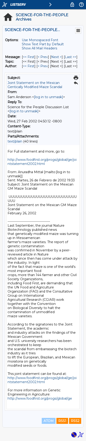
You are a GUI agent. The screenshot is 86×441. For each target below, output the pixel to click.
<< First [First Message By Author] (28, 66)
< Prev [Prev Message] (43, 57)
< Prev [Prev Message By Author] (43, 66)
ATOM (49, 421)
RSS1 (62, 421)
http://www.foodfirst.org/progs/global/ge (40, 398)
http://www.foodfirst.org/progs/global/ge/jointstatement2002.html (42, 162)
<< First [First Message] (28, 57)
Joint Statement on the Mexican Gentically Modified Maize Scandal (35, 85)
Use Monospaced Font (40, 40)
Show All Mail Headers (39, 48)
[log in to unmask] (48, 97)
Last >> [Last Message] (70, 57)
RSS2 (75, 421)
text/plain (15, 141)
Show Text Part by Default (43, 44)
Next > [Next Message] (56, 57)
